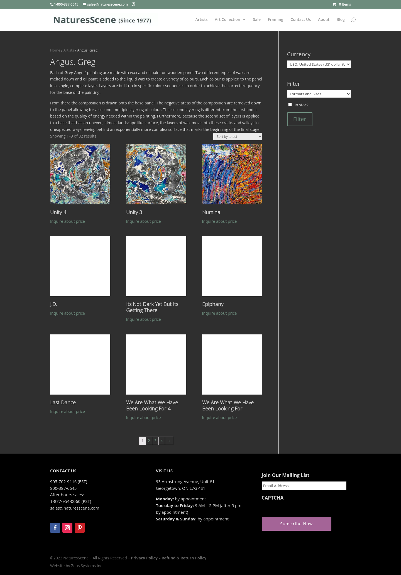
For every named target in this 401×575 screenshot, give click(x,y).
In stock (302, 104)
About (323, 20)
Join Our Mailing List (285, 475)
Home (55, 50)
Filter (299, 119)
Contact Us (300, 20)
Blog (341, 20)
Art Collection (227, 20)
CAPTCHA (273, 498)
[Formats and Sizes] (319, 94)
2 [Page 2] (149, 440)
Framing (275, 20)
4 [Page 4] (162, 440)
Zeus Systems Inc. (87, 565)
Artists (201, 20)
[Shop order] (237, 136)
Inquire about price (67, 221)
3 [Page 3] (155, 440)
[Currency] (319, 64)
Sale (257, 20)
